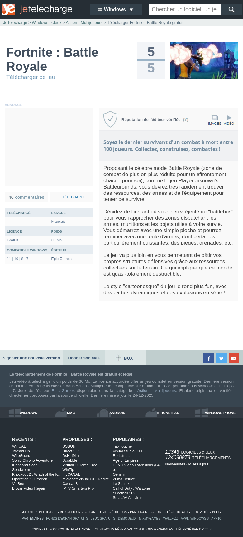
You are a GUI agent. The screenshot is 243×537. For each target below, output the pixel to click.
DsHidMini (70, 456)
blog (216, 512)
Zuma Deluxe (124, 479)
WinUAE (19, 446)
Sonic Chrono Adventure (32, 460)
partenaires (141, 512)
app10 (216, 518)
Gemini (119, 474)
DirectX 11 (71, 451)
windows (28, 413)
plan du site (97, 512)
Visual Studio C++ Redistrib (128, 453)
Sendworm (21, 470)
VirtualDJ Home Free (79, 465)
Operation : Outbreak (29, 479)
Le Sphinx (121, 484)
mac (71, 413)
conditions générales (153, 529)
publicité (163, 512)
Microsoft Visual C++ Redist (86, 479)
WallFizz (170, 518)
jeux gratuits (103, 518)
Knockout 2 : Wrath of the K (36, 474)
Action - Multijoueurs (156, 390)
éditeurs (119, 512)
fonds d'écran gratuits (67, 518)
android (117, 413)
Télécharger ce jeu (30, 77)
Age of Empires (125, 460)
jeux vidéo (200, 512)
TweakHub (21, 451)
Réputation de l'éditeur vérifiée (155, 119)
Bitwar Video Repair (28, 488)
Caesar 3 (70, 484)
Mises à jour (198, 464)
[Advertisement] (49, 147)
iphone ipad (168, 413)
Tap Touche (122, 446)
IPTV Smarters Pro (78, 488)
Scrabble (69, 460)
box (63, 512)
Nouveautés (175, 464)
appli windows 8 (195, 518)
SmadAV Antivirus (127, 498)
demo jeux (127, 518)
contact (180, 512)
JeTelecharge (15, 22)
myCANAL (71, 474)
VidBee (18, 484)
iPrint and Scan (24, 465)
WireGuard (21, 456)
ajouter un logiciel (39, 512)
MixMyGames (149, 518)
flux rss (77, 512)
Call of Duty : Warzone (131, 488)
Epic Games (61, 259)
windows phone (220, 413)
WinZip (68, 470)
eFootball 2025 (125, 493)
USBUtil (68, 446)
